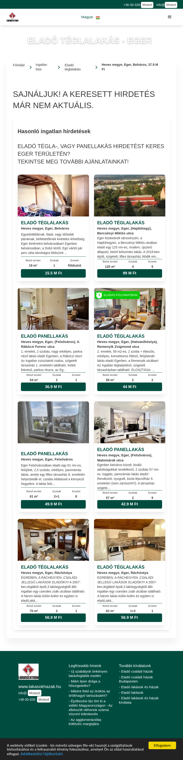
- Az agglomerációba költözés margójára (85, 722)
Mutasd (147, 4)
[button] (90, 17)
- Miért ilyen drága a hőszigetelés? (84, 683)
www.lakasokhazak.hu (39, 686)
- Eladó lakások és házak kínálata (139, 700)
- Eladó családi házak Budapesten (136, 679)
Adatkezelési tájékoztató (41, 754)
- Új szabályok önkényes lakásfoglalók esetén (88, 673)
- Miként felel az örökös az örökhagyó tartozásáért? (89, 693)
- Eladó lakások (131, 692)
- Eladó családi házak (136, 671)
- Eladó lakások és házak (139, 687)
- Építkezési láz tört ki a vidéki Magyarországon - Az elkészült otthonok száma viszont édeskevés (91, 707)
